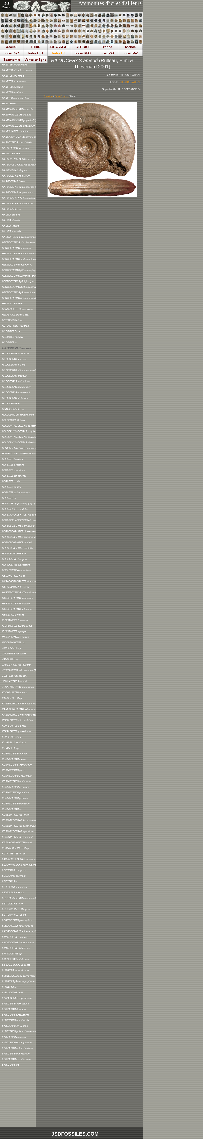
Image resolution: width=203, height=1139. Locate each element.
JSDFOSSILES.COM (75, 1134)
